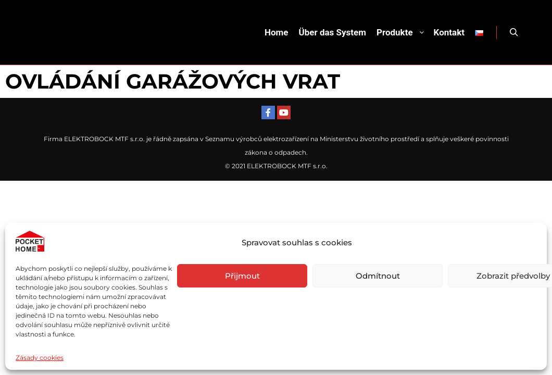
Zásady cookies (40, 357)
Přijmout (242, 276)
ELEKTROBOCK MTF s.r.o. (287, 166)
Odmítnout (378, 276)
